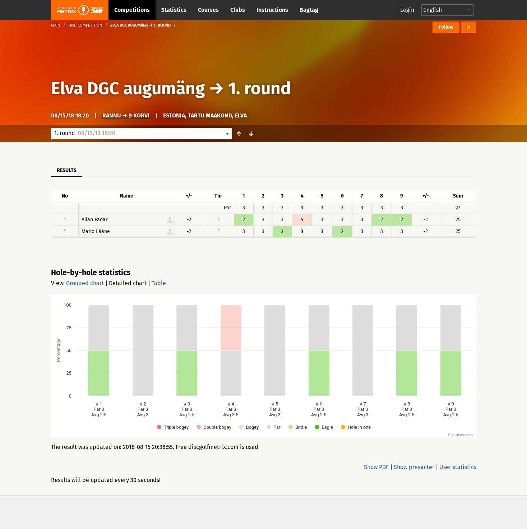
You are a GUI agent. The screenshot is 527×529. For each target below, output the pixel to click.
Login (407, 9)
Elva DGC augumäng (128, 88)
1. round (259, 88)
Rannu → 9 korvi (125, 115)
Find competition (85, 25)
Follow (446, 27)
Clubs (237, 9)
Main (55, 25)
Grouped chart (85, 283)
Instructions (272, 9)
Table (159, 283)
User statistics (457, 467)
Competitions (132, 9)
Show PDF (376, 467)
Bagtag (309, 9)
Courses (208, 9)
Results (67, 170)
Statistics (173, 9)
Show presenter (414, 467)
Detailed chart (128, 283)
